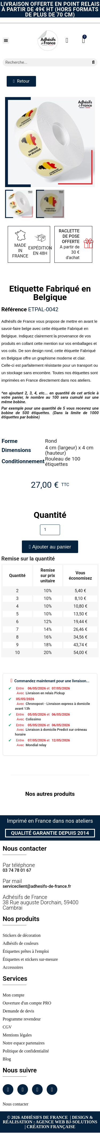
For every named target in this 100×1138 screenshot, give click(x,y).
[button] (6, 40)
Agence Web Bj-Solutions (66, 1122)
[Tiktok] (52, 1089)
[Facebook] (8, 1089)
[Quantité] (50, 529)
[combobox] (44, 62)
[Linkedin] (37, 1089)
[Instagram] (22, 1089)
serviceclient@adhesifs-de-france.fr (37, 886)
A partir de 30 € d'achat (69, 244)
